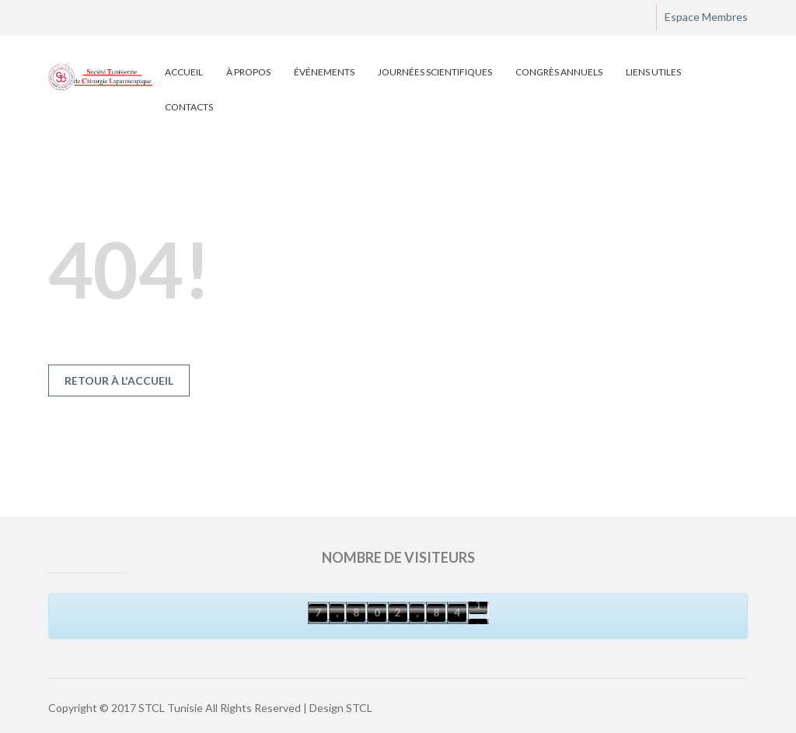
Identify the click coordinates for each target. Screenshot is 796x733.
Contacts (189, 107)
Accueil (184, 72)
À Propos (248, 72)
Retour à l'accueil (119, 380)
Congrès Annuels (558, 72)
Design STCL (340, 707)
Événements (324, 72)
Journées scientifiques (435, 72)
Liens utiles (653, 72)
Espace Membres (706, 16)
